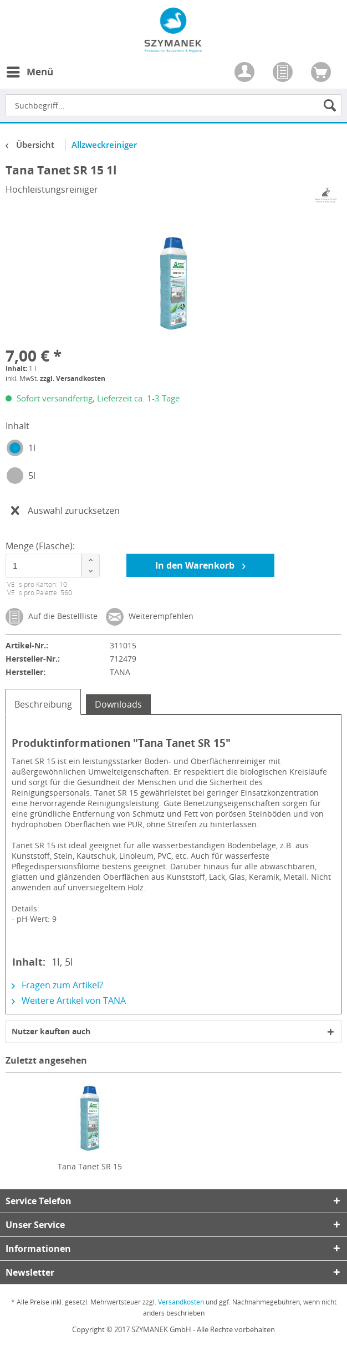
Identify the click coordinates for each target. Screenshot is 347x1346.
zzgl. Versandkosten (72, 378)
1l (31, 448)
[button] (90, 560)
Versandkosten (181, 1302)
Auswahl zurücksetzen (65, 509)
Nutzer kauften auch (51, 1031)
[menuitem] (29, 79)
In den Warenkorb (200, 564)
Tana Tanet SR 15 (90, 1166)
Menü (30, 70)
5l (31, 476)
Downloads (118, 704)
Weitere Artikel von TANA (69, 1000)
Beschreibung (43, 704)
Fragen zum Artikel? (57, 985)
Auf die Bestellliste (52, 617)
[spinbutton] (50, 565)
